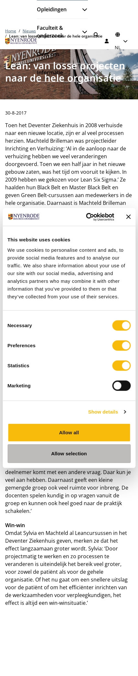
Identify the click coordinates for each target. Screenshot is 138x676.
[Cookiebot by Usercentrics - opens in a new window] (86, 217)
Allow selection (69, 453)
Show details (103, 412)
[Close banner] (128, 217)
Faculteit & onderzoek (50, 31)
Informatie (50, 72)
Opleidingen (52, 9)
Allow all (69, 432)
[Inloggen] (107, 41)
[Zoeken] (96, 34)
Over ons (48, 54)
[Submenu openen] (82, 9)
